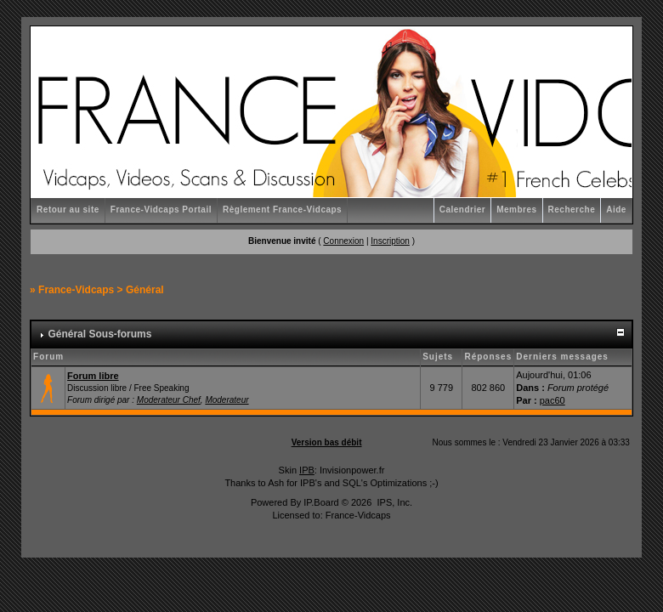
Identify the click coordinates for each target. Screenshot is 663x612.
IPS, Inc (393, 502)
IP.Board (320, 502)
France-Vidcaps (76, 290)
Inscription (390, 241)
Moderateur (226, 400)
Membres (516, 209)
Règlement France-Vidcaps (282, 209)
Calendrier (462, 209)
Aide (616, 209)
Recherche (572, 209)
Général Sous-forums (99, 334)
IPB (306, 470)
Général (145, 290)
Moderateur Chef (169, 400)
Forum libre (93, 376)
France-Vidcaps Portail (161, 209)
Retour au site (68, 209)
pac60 (552, 400)
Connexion (343, 241)
